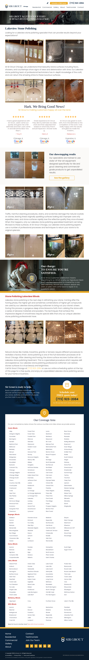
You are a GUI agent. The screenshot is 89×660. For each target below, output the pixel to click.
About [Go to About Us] (62, 7)
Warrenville (49, 541)
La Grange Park (32, 496)
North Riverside (50, 462)
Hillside (30, 462)
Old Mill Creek (50, 592)
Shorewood (67, 612)
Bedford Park (13, 444)
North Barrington (51, 587)
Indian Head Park (33, 475)
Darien (11, 541)
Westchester (68, 485)
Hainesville (31, 569)
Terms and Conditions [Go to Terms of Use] (29, 655)
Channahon (13, 617)
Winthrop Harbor (69, 592)
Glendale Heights (33, 528)
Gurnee (30, 566)
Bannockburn (13, 569)
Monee (48, 612)
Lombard (31, 541)
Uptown (66, 483)
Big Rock (12, 552)
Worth (66, 503)
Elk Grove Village (14, 501)
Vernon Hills (67, 579)
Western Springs (69, 488)
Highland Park (32, 574)
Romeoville (67, 610)
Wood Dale (67, 533)
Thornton (67, 478)
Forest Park (31, 431)
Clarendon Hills (14, 538)
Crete (11, 491)
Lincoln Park (31, 506)
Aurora (11, 520)
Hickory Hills (31, 460)
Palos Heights (50, 491)
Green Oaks (31, 564)
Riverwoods (67, 566)
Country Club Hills (14, 483)
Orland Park (49, 485)
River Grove (67, 431)
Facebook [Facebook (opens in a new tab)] (31, 646)
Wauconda (67, 587)
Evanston (12, 506)
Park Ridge (49, 501)
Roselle (48, 536)
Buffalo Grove (13, 574)
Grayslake (12, 592)
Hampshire (49, 547)
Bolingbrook (13, 612)
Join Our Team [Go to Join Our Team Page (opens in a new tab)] (33, 640)
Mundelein (49, 584)
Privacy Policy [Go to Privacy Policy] (17, 655)
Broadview (12, 460)
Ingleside (30, 582)
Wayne (66, 517)
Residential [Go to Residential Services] (36, 7)
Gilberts (30, 557)
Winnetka (67, 501)
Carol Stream (13, 536)
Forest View (31, 434)
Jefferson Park (32, 480)
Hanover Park (32, 452)
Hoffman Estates (33, 467)
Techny (66, 475)
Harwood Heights (33, 457)
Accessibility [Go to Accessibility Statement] (8, 655)
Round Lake (67, 569)
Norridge (48, 460)
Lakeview (30, 498)
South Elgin (67, 547)
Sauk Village (68, 447)
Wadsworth (67, 584)
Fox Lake (12, 587)
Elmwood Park (13, 503)
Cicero (11, 480)
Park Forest (49, 498)
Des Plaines (12, 496)
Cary (29, 601)
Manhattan (49, 607)
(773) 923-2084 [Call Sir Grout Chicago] (76, 3)
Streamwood (68, 467)
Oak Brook (49, 525)
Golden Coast (32, 447)
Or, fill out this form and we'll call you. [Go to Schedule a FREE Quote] (67, 403)
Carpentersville (14, 557)
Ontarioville (49, 533)
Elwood (30, 610)
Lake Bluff (31, 595)
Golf (29, 449)
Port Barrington (50, 595)
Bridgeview (12, 457)
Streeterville (67, 470)
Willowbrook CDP (69, 528)
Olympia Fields (50, 480)
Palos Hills (49, 493)
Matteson (49, 436)
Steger (66, 460)
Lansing (30, 501)
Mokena (48, 610)
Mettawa (49, 582)
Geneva (30, 555)
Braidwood (12, 615)
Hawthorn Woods (33, 571)
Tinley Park (67, 480)
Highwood (31, 577)
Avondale (12, 436)
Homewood (31, 472)
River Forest (49, 511)
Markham (49, 434)
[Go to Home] (17, 6)
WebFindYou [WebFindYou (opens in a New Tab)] (80, 655)
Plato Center (50, 555)
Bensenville (12, 528)
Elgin (29, 552)
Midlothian (49, 449)
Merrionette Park (51, 447)
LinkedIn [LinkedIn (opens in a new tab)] (44, 646)
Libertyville (49, 571)
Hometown (31, 470)
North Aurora (50, 552)
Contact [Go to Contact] (80, 7)
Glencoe (30, 439)
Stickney (66, 462)
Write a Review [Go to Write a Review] (47, 3)
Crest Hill (12, 620)
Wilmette (67, 498)
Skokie (66, 454)
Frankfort (30, 612)
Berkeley (12, 449)
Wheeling (67, 491)
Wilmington (67, 617)
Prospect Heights (51, 506)
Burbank (12, 465)
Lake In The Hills (69, 601)
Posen (48, 503)
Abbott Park (13, 564)
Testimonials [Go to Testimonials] (71, 7)
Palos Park (49, 496)
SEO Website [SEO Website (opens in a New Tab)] (66, 655)
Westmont (67, 523)
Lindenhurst (49, 577)
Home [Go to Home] (8, 633)
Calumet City (13, 467)
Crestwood (12, 488)
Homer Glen (31, 615)
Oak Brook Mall (50, 528)
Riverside (67, 436)
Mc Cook (48, 441)
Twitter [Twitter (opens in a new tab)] (36, 646)
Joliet (29, 617)
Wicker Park (67, 493)
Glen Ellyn (30, 525)
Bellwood (12, 447)
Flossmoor (12, 511)
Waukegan (67, 589)
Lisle (29, 538)
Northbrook (49, 465)
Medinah (48, 517)
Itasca (30, 533)
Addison (11, 517)
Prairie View (67, 564)
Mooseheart (49, 550)
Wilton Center (68, 620)
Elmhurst (30, 520)
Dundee (30, 547)
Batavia (11, 525)
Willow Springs (68, 496)
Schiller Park (68, 452)
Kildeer (30, 488)
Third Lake (67, 574)
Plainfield (67, 607)
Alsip (10, 431)
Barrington (12, 439)
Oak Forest (49, 472)
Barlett (11, 523)
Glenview (30, 441)
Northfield (49, 467)
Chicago (12, 470)
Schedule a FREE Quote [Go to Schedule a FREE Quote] (58, 3)
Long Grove (49, 579)
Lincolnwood (31, 509)
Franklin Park (31, 436)
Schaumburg (68, 449)
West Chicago (68, 520)
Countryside (13, 485)
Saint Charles (50, 557)
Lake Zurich (49, 569)
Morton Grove (50, 452)
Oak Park (49, 478)
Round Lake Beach (70, 571)
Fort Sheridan (13, 584)
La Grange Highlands (34, 493)
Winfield (66, 530)
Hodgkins (30, 465)
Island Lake (31, 584)
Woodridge (67, 536)
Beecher (11, 610)
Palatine (48, 488)
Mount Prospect (51, 454)
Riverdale (67, 434)
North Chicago (50, 589)
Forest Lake (12, 582)
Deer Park (12, 493)
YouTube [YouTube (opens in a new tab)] (40, 646)
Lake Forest (49, 564)
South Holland (68, 457)
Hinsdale (30, 530)
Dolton (11, 498)
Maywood (49, 439)
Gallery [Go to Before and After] (56, 7)
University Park (68, 615)
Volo (65, 582)
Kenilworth (31, 485)
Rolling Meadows (69, 441)
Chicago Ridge (14, 475)
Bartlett (11, 441)
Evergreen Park (14, 509)
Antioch (11, 566)
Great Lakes (13, 595)
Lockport (30, 620)
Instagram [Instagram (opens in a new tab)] (27, 646)
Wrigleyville (67, 506)
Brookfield (12, 462)
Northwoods (50, 523)
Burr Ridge (12, 533)
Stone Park (67, 465)
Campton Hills (13, 555)
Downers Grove (32, 517)
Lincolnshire (49, 574)
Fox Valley (31, 523)
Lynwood (30, 511)
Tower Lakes (68, 577)
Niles (47, 457)
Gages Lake (13, 589)
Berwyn (11, 452)
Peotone (48, 620)
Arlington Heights (14, 434)
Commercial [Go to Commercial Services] (47, 7)
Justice (30, 483)
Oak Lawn (49, 475)
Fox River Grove (50, 601)
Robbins (66, 439)
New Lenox (49, 617)
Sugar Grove (68, 550)
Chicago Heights (14, 472)
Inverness (30, 478)
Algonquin (12, 601)
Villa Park (49, 538)
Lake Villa (49, 566)
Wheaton (67, 525)
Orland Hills (49, 483)
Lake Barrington (32, 592)
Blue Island (12, 454)
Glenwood (31, 444)
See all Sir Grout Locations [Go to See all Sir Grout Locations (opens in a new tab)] (36, 624)
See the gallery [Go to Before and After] (62, 177)
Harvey (30, 454)
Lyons (47, 431)
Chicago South (14, 478)
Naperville (49, 520)
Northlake (49, 470)
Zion (65, 595)
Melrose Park (50, 444)
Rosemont (67, 444)
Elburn (29, 550)
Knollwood (31, 589)
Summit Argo (68, 472)
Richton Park (50, 509)
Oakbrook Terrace (51, 530)
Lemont (30, 503)
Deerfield (12, 579)
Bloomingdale (13, 530)
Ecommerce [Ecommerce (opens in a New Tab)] (73, 655)
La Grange (31, 491)
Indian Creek (31, 579)
